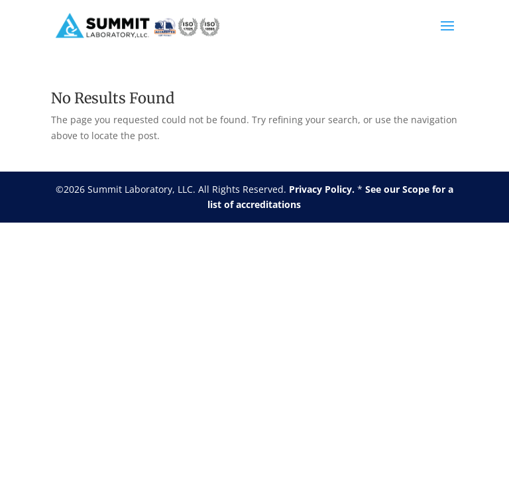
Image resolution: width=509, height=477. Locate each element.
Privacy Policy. (322, 189)
